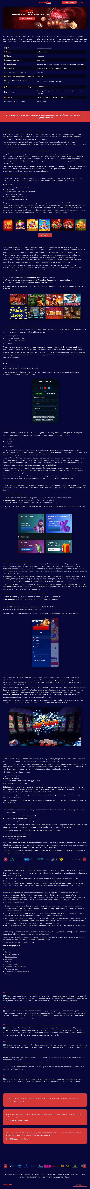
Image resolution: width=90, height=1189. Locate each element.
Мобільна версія (11, 964)
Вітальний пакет (11, 957)
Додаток (8, 962)
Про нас (8, 974)
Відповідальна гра (12, 954)
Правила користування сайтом (17, 971)
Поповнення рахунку (13, 969)
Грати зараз (27, 19)
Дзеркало (8, 959)
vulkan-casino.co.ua (44, 48)
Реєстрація (69, 2)
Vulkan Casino (58, 1177)
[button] (5, 225)
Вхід (82, 2)
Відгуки (8, 952)
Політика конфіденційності (15, 966)
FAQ (6, 949)
